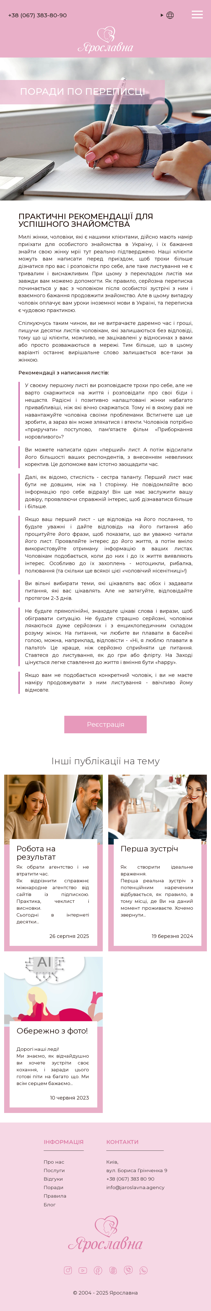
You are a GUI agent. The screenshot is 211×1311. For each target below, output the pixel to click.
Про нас (54, 1162)
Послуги (54, 1170)
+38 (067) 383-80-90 (37, 15)
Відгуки (53, 1179)
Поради (53, 1187)
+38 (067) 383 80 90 (130, 1179)
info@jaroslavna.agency (135, 1187)
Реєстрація (105, 724)
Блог (49, 1204)
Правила (55, 1196)
